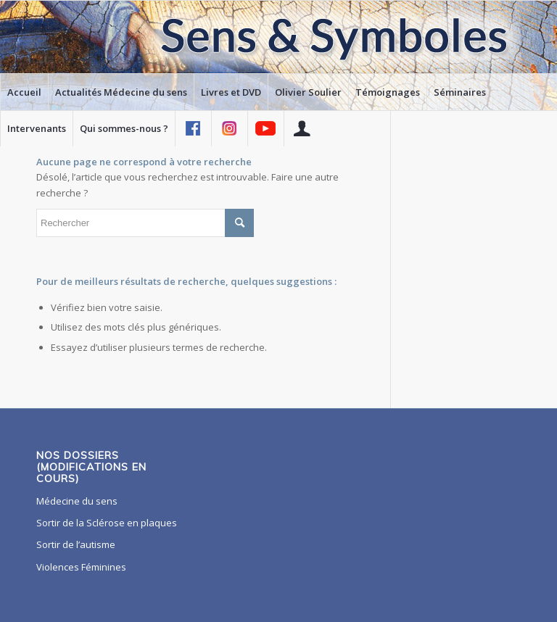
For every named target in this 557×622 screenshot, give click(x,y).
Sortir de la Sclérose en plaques (106, 522)
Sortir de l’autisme (75, 544)
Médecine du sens (76, 500)
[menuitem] (24, 92)
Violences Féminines (81, 566)
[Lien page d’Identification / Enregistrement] (302, 128)
